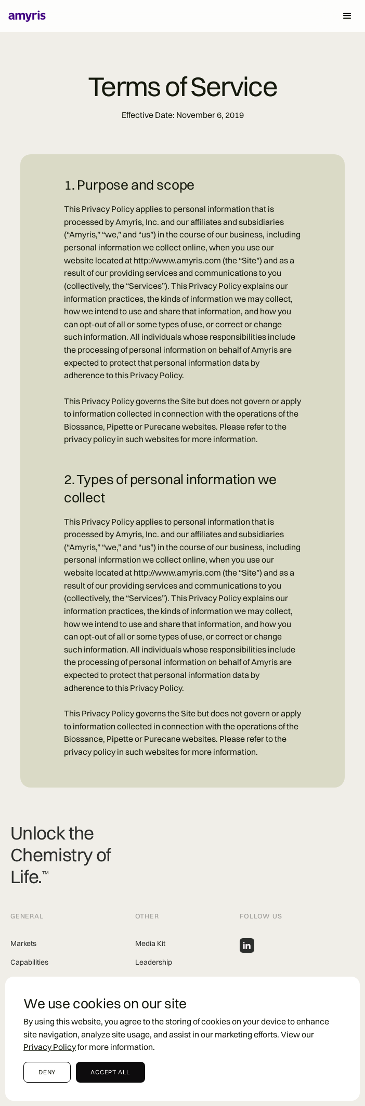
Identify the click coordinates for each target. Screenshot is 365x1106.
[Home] (23, 16)
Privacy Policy (49, 1047)
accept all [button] (110, 1072)
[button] (347, 16)
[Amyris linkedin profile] (247, 945)
